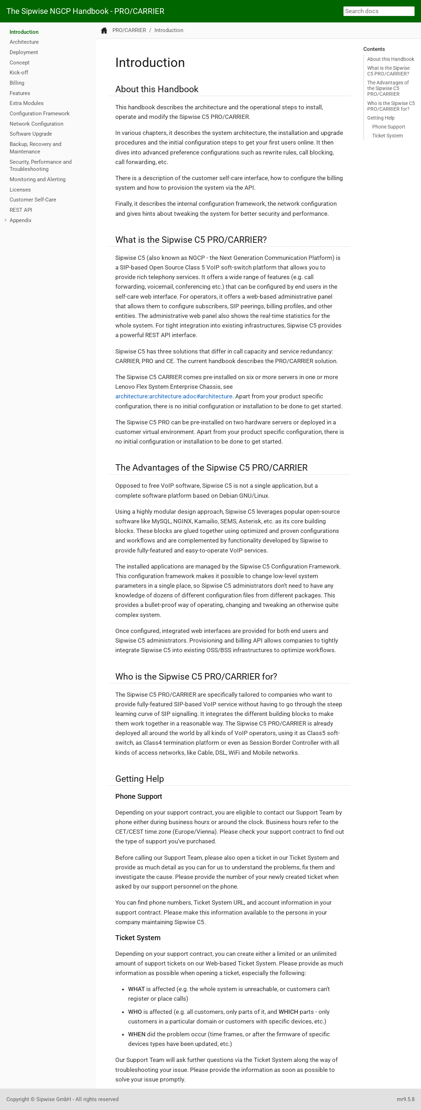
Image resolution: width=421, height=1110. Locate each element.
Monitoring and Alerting (37, 179)
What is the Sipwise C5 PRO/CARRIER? (388, 71)
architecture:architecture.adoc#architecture (173, 396)
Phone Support (388, 127)
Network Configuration (36, 124)
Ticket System (387, 135)
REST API (21, 210)
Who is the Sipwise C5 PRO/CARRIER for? (391, 106)
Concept (20, 62)
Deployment (24, 52)
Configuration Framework (40, 113)
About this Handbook (390, 59)
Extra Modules (27, 103)
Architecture (24, 42)
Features (20, 93)
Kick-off (19, 72)
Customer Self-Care (33, 200)
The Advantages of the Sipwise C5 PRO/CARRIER (388, 88)
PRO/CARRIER (129, 30)
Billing (17, 83)
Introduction (24, 32)
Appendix (20, 220)
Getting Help (381, 118)
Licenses (20, 190)
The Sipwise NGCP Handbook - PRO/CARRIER (85, 11)
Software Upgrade (31, 134)
